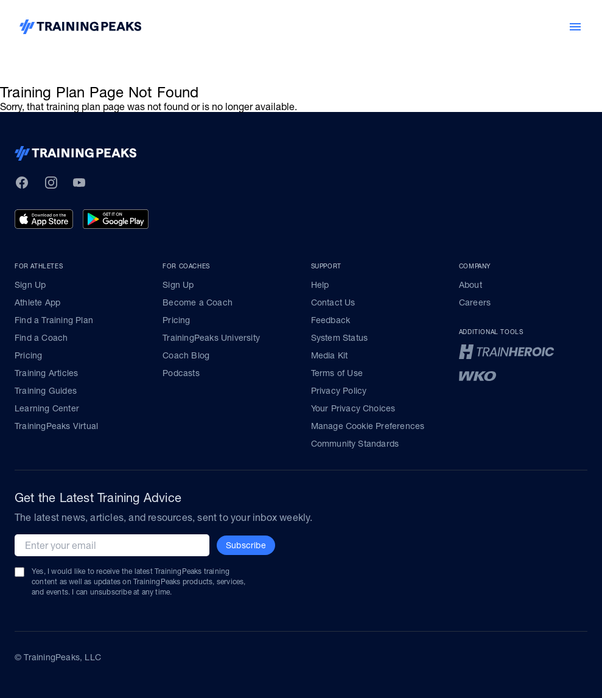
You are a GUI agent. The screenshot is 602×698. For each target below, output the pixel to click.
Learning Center (47, 408)
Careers (475, 302)
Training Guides (46, 391)
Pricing (28, 355)
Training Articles (46, 373)
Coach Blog (186, 355)
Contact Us (333, 302)
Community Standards (355, 443)
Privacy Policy (339, 391)
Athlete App (37, 302)
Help (320, 285)
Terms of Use (337, 373)
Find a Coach (41, 338)
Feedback (331, 320)
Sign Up (30, 285)
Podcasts (181, 373)
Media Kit (329, 355)
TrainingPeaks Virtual (56, 426)
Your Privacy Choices (353, 408)
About (470, 285)
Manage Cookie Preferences (368, 426)
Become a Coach (198, 302)
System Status (339, 338)
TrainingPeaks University (211, 338)
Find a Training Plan (54, 320)
